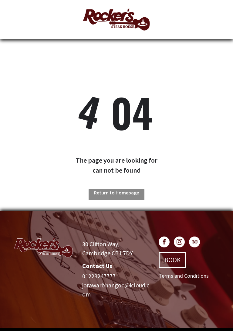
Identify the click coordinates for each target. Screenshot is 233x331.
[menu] (13, 21)
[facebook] (164, 243)
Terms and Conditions (184, 275)
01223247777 (99, 276)
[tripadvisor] (194, 243)
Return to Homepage (116, 193)
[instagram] (179, 243)
